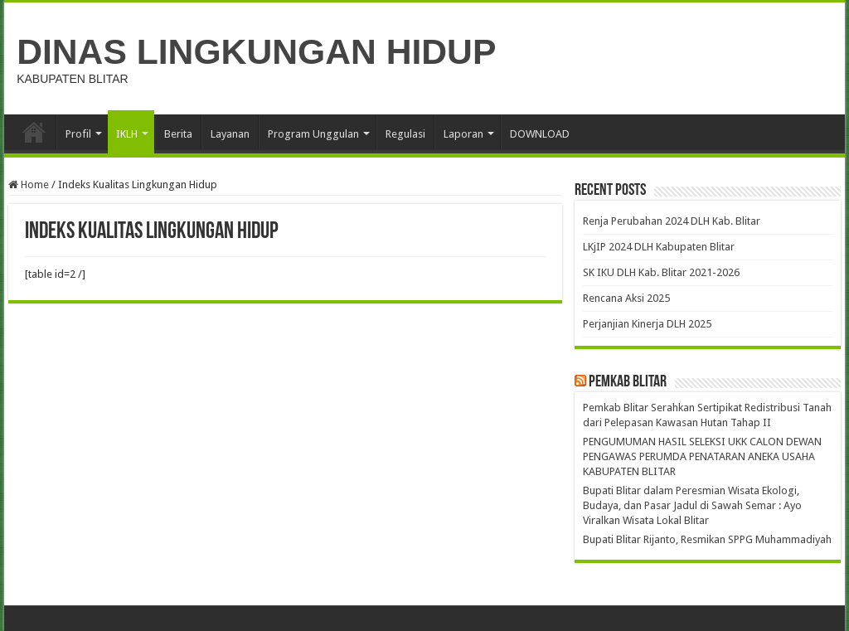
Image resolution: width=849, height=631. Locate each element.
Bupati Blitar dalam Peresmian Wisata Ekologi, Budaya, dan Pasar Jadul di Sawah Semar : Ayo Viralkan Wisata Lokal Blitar (692, 505)
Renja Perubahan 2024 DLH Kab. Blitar (671, 221)
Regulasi (405, 134)
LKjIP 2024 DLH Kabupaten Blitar (659, 246)
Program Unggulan (313, 134)
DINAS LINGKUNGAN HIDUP (256, 51)
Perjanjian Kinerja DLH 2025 (647, 324)
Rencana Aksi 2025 (626, 298)
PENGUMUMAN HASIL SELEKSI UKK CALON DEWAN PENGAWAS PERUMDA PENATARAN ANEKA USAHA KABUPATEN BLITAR (702, 456)
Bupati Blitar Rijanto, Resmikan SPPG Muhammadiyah (707, 539)
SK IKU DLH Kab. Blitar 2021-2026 (661, 272)
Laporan (463, 134)
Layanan (230, 134)
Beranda (34, 131)
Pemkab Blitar (628, 382)
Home (28, 184)
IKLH (127, 134)
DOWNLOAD (540, 134)
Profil (78, 134)
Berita (178, 134)
